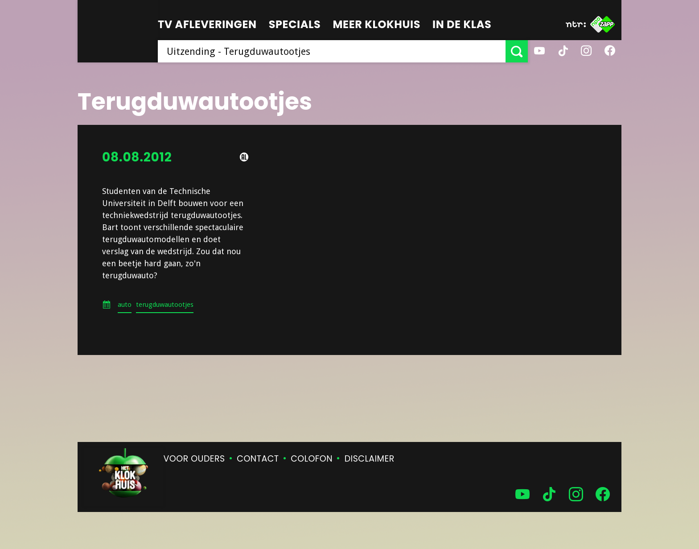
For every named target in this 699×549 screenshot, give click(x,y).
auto (125, 305)
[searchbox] (332, 51)
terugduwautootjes (164, 305)
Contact (258, 459)
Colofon (312, 459)
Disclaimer (370, 459)
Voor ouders (194, 459)
